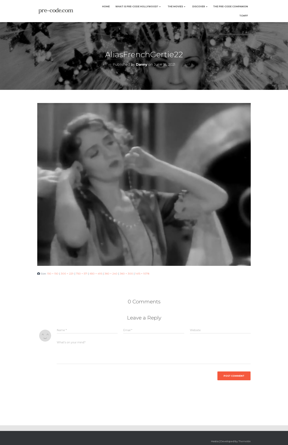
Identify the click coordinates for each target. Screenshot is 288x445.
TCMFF (243, 15)
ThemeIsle (244, 441)
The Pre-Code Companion (230, 6)
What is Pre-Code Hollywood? (138, 6)
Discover (199, 6)
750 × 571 (81, 273)
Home (105, 6)
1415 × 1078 (142, 273)
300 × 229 (67, 273)
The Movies (176, 6)
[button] (160, 6)
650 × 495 (96, 273)
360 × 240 (110, 273)
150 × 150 (52, 273)
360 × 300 (126, 273)
